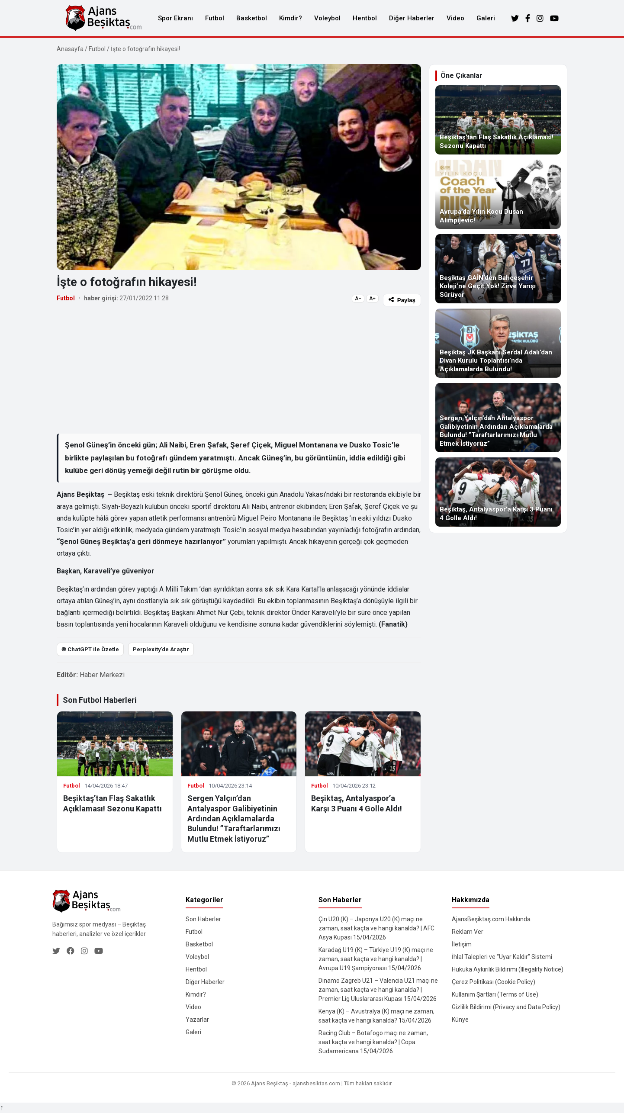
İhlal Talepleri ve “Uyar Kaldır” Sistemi (502, 956)
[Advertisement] (239, 369)
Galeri (485, 18)
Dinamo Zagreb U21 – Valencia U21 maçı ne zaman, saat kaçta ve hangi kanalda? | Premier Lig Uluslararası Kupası (378, 989)
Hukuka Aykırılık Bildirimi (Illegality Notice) (507, 969)
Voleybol (327, 18)
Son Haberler (203, 919)
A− (358, 299)
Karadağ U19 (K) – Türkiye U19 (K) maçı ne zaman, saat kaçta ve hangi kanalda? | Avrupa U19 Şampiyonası (375, 958)
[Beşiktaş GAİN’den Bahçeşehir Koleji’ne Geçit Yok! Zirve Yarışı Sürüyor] (498, 268)
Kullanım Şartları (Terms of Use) (495, 994)
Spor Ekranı (175, 18)
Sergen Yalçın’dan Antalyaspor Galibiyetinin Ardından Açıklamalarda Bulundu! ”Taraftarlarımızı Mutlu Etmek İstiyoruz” (233, 818)
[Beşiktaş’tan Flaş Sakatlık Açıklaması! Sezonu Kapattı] (498, 119)
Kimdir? (290, 18)
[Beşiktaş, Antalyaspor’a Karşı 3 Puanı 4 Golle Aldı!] (498, 492)
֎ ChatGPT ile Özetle (90, 649)
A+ (372, 299)
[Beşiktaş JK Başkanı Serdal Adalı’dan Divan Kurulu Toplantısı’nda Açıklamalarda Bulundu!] (498, 343)
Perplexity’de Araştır (161, 649)
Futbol (214, 18)
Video (455, 18)
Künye (460, 1019)
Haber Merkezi (102, 675)
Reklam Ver (467, 931)
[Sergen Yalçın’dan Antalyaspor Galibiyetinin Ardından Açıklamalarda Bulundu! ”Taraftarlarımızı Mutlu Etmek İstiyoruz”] (498, 417)
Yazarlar (197, 1019)
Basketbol (251, 18)
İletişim (462, 944)
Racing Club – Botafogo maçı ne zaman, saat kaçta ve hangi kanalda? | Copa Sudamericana (373, 1042)
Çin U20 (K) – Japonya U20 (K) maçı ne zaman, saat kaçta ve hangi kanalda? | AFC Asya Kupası (376, 928)
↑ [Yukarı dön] (1, 1107)
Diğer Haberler (411, 18)
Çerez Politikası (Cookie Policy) (493, 981)
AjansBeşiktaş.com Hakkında (491, 919)
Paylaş (402, 300)
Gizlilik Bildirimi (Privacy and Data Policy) (506, 1007)
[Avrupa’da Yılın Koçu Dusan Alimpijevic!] (498, 194)
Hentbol (365, 18)
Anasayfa (70, 48)
